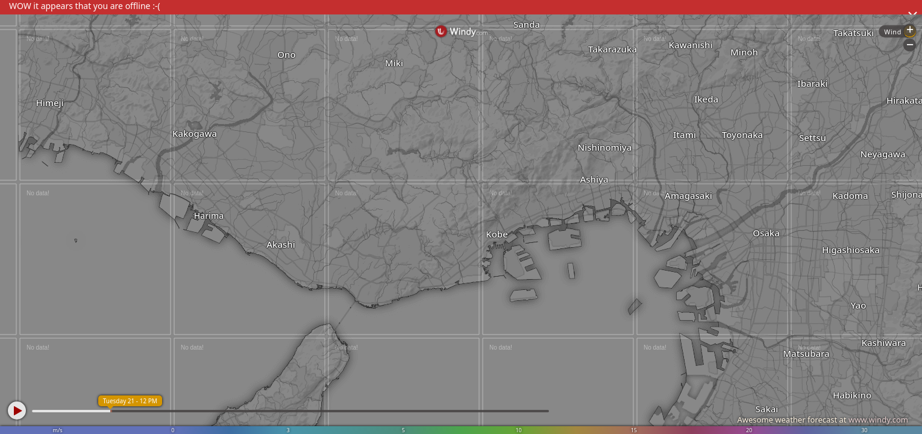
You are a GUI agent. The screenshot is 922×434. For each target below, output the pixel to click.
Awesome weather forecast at (822, 419)
